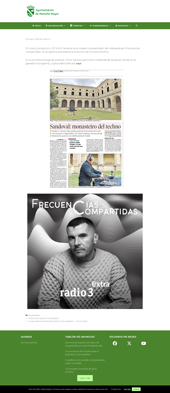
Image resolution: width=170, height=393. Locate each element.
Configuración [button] (116, 389)
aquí (78, 63)
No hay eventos (29, 342)
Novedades (34, 315)
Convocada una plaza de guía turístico (81, 370)
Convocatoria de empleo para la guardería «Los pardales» (82, 353)
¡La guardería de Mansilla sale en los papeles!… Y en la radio (58, 321)
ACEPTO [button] (136, 389)
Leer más (85, 378)
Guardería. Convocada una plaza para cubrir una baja (85, 361)
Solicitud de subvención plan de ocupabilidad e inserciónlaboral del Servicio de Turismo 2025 (83, 344)
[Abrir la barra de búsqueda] (136, 25)
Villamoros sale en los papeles (43, 318)
